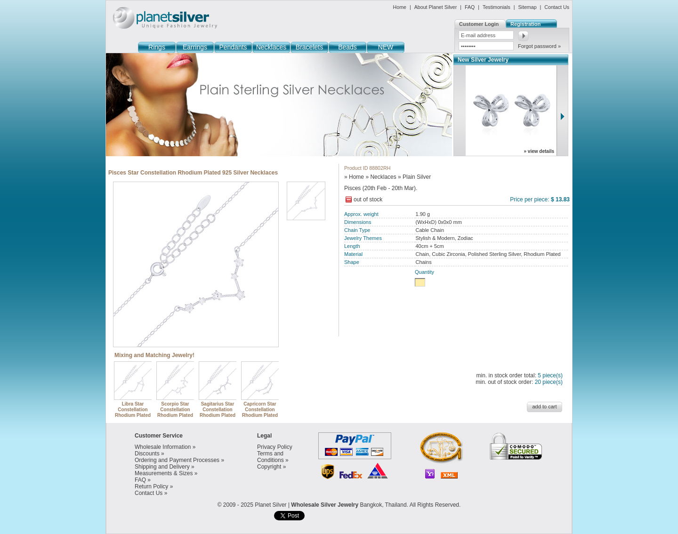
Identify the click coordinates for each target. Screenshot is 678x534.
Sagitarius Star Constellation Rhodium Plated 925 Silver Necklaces (218, 412)
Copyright (269, 466)
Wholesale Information (163, 447)
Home (399, 7)
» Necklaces (380, 177)
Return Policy (151, 486)
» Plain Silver (414, 177)
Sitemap (527, 7)
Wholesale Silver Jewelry (324, 505)
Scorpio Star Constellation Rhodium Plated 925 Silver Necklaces (175, 412)
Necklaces (271, 47)
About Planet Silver (435, 7)
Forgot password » (539, 46)
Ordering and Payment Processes (177, 460)
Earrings (195, 47)
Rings (156, 47)
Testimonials (496, 7)
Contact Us (556, 7)
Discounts (147, 453)
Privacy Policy (274, 447)
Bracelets (309, 47)
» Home (354, 177)
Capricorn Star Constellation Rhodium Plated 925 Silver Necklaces (260, 412)
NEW (386, 47)
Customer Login (479, 24)
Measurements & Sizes (164, 473)
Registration (525, 24)
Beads (347, 47)
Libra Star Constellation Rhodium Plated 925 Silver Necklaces (133, 412)
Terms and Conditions (270, 456)
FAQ (470, 7)
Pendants (233, 47)
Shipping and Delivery (162, 466)
